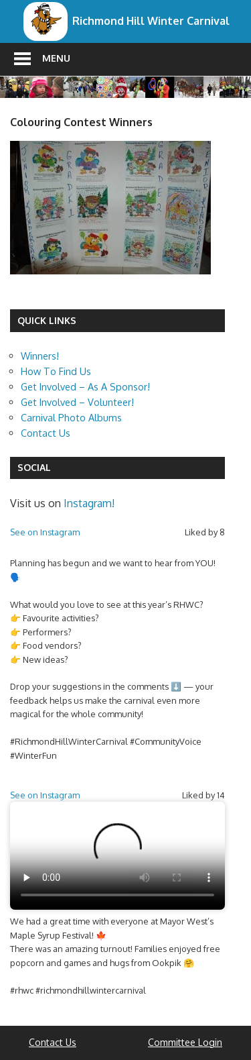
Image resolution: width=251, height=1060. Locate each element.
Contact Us (45, 433)
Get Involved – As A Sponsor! (85, 386)
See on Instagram (45, 532)
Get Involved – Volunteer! (77, 402)
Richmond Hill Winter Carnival (151, 21)
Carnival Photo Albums (71, 417)
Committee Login (185, 1042)
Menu (56, 58)
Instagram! (89, 503)
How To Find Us (56, 371)
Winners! (40, 356)
